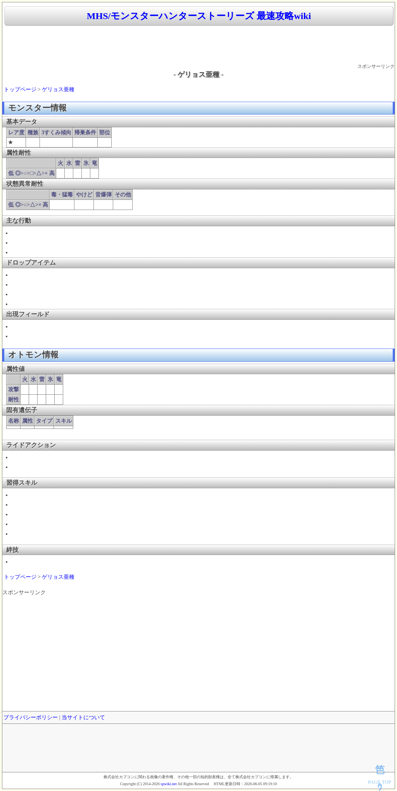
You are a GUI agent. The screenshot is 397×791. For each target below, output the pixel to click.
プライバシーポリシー (30, 717)
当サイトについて (83, 717)
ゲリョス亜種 (58, 89)
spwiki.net (168, 784)
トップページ (20, 89)
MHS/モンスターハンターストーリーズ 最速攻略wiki (199, 16)
